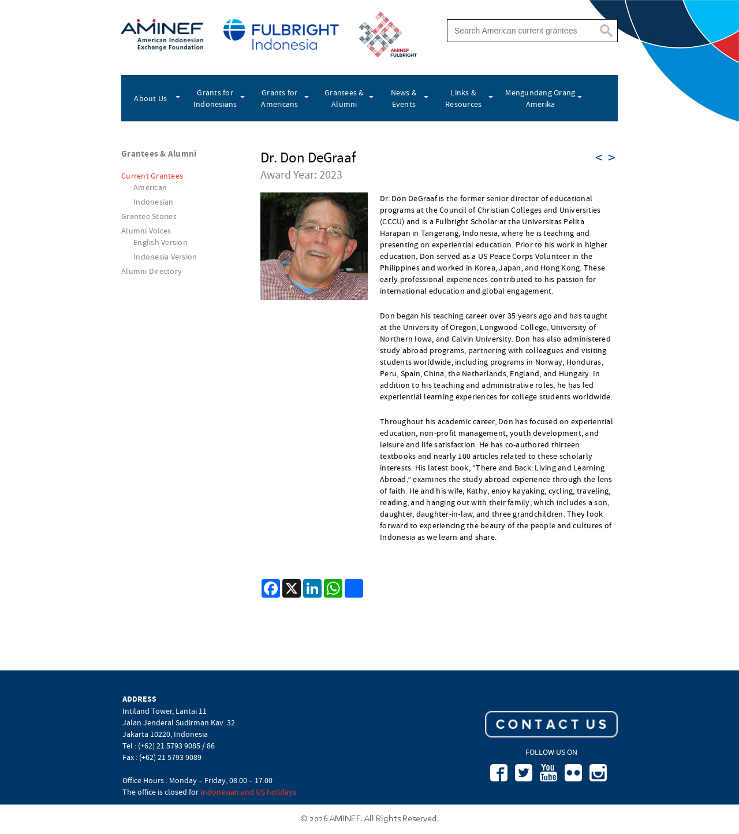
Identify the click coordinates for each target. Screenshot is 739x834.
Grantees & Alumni (344, 98)
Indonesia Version (165, 256)
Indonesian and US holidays (248, 792)
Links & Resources (463, 98)
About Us (150, 98)
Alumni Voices (146, 230)
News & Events (404, 98)
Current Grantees (152, 175)
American (150, 187)
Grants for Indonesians (215, 98)
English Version (160, 242)
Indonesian (153, 202)
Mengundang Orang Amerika (540, 98)
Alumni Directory (151, 271)
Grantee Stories (149, 216)
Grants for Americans (279, 98)
